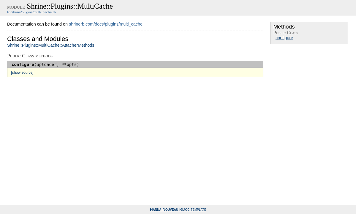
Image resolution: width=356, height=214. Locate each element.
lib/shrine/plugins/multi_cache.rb (31, 12)
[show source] (22, 72)
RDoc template (178, 209)
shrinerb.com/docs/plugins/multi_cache (106, 24)
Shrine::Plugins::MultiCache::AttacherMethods (50, 45)
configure (284, 37)
